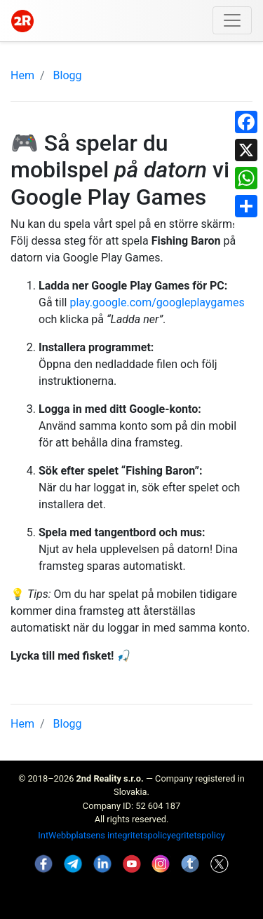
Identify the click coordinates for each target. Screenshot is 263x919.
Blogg (67, 75)
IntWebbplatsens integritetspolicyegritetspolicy (131, 835)
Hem (22, 75)
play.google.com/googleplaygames (156, 302)
